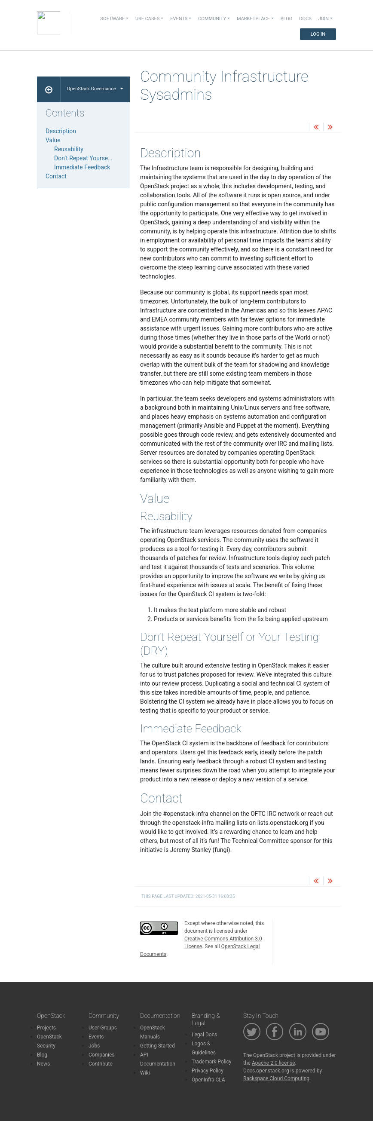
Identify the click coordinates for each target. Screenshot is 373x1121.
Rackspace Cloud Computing (276, 1078)
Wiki (145, 1073)
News (43, 1064)
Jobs (94, 1046)
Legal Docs (204, 1035)
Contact (56, 176)
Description (61, 131)
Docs (305, 18)
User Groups (103, 1028)
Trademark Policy (212, 1062)
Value (53, 140)
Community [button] (212, 18)
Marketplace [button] (253, 18)
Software (113, 18)
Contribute (101, 1064)
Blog (287, 18)
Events (96, 1037)
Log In (318, 34)
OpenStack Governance (95, 89)
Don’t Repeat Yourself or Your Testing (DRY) (112, 158)
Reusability (68, 149)
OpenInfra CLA (208, 1080)
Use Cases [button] (147, 18)
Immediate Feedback (82, 167)
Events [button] (178, 18)
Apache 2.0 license (273, 1063)
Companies (102, 1055)
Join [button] (323, 18)
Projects (46, 1028)
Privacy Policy (207, 1071)
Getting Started (157, 1046)
